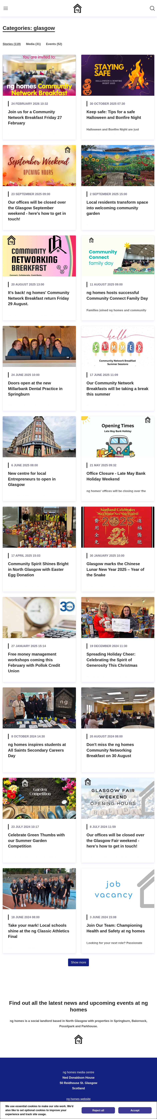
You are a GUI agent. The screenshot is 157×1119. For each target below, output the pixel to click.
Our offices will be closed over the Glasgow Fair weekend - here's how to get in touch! (115, 840)
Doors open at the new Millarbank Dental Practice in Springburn (35, 388)
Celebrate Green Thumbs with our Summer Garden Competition (36, 840)
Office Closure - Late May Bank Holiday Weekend (116, 476)
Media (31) (33, 44)
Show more (78, 962)
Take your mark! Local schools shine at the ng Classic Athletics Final (38, 931)
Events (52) (54, 44)
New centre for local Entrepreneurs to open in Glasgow (32, 479)
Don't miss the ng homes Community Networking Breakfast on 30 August (110, 750)
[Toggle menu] (5, 8)
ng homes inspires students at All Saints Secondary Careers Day (37, 750)
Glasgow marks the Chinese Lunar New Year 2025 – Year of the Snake (115, 569)
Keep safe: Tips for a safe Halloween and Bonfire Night (114, 115)
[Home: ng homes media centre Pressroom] (77, 8)
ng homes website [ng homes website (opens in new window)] (78, 1099)
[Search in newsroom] (152, 8)
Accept (134, 1110)
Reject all (98, 1110)
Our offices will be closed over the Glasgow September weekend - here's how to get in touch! (37, 210)
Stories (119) (12, 44)
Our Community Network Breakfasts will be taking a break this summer (117, 388)
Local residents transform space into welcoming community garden (117, 208)
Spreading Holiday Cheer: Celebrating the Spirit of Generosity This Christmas (112, 660)
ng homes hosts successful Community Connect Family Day (117, 295)
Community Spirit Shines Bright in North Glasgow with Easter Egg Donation (38, 569)
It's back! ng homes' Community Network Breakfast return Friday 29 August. (38, 298)
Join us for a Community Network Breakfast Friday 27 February (35, 117)
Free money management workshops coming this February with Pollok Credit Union (34, 662)
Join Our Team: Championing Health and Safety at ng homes (116, 928)
